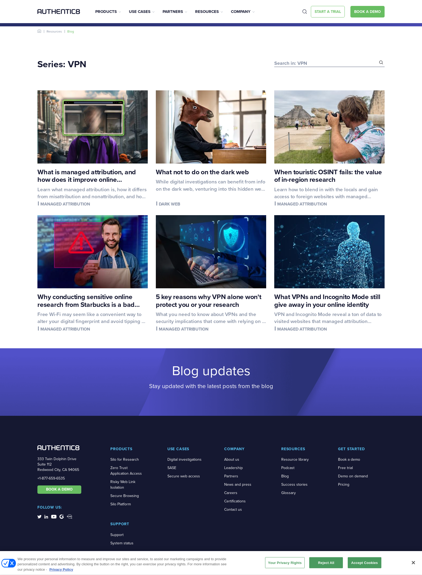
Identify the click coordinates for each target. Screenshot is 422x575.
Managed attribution (65, 204)
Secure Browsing (124, 496)
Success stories (294, 484)
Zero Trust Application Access (126, 470)
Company (241, 12)
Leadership (233, 468)
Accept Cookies (364, 565)
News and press (237, 484)
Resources (207, 12)
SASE (171, 468)
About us (231, 459)
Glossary (288, 493)
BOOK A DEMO (59, 489)
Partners (173, 12)
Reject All (326, 565)
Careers (230, 493)
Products (106, 12)
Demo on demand (353, 476)
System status (121, 543)
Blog (285, 476)
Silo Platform (120, 504)
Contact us (233, 509)
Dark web (169, 204)
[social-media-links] (39, 516)
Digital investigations (184, 459)
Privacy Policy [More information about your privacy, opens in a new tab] (61, 572)
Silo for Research (124, 459)
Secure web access (183, 476)
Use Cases (139, 12)
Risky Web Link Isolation (122, 484)
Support (117, 535)
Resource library (295, 459)
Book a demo (349, 459)
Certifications (235, 501)
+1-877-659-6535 (51, 478)
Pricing (343, 484)
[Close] (413, 564)
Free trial (345, 468)
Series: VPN (61, 64)
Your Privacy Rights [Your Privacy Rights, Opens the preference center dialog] (285, 565)
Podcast (287, 468)
